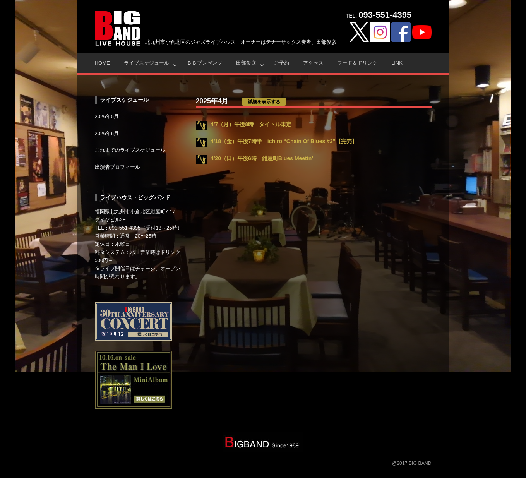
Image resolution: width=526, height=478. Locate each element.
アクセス (313, 63)
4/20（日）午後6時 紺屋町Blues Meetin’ (262, 158)
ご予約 (281, 63)
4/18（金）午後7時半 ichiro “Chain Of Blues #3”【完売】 (284, 141)
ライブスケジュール (146, 63)
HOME (102, 63)
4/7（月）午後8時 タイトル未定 (251, 124)
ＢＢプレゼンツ (204, 63)
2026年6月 (107, 133)
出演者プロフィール (117, 167)
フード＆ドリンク (357, 63)
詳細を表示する (264, 102)
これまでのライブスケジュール (130, 150)
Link (397, 63)
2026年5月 (107, 116)
